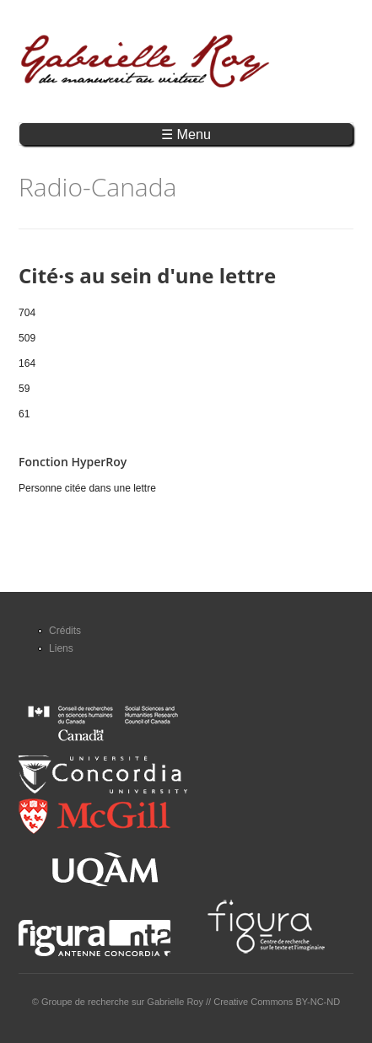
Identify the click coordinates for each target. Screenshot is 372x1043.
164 (27, 363)
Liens (61, 648)
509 (27, 338)
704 (27, 313)
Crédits (65, 631)
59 (24, 389)
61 (24, 414)
